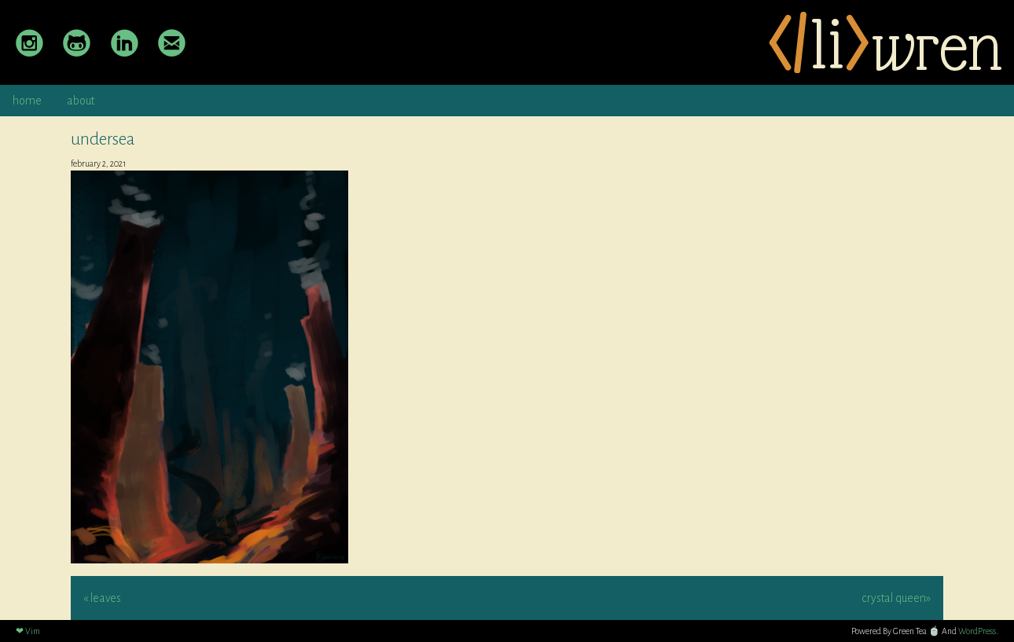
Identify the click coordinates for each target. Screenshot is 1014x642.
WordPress (977, 631)
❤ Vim (28, 631)
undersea (103, 139)
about (80, 100)
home (27, 100)
